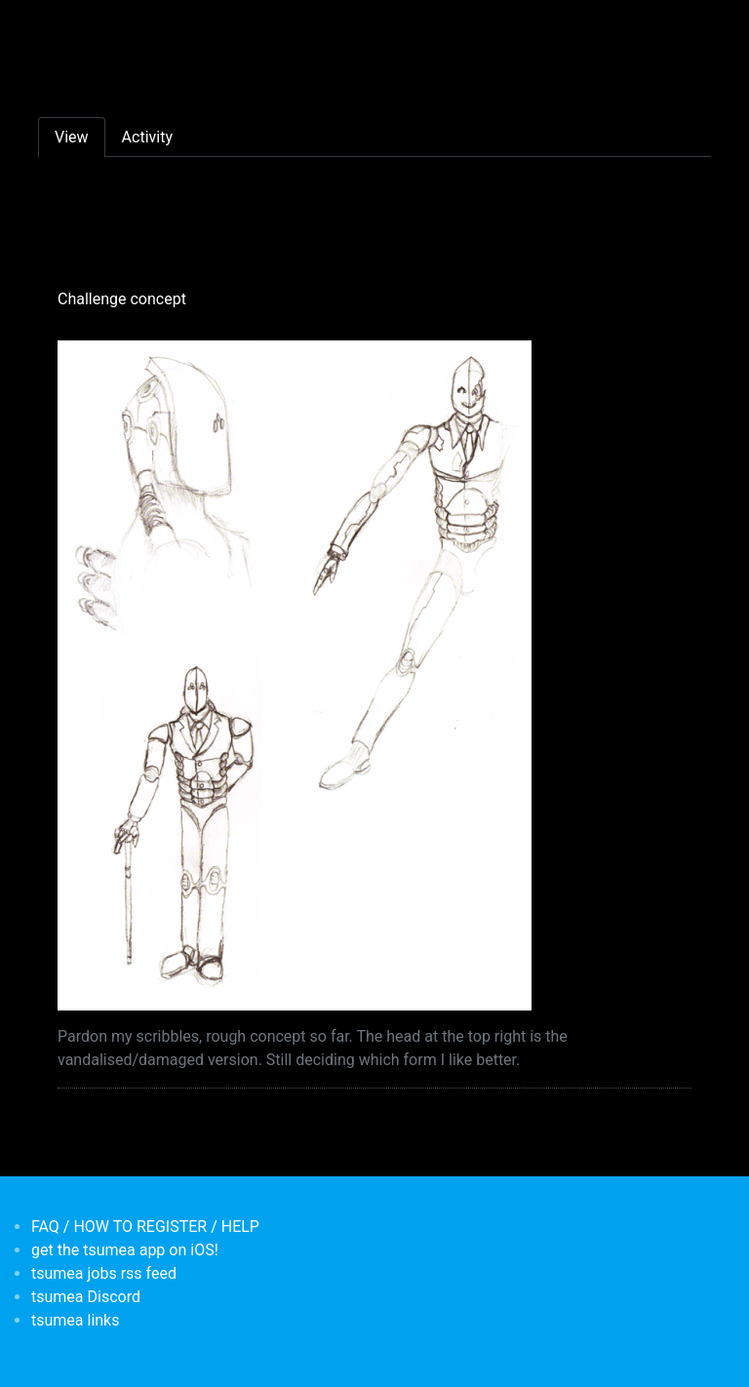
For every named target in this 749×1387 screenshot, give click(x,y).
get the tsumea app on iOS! (124, 1250)
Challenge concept (122, 299)
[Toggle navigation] (50, 27)
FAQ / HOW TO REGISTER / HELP (145, 1226)
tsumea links (75, 1320)
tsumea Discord (85, 1297)
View (72, 137)
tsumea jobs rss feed (104, 1273)
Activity (147, 137)
